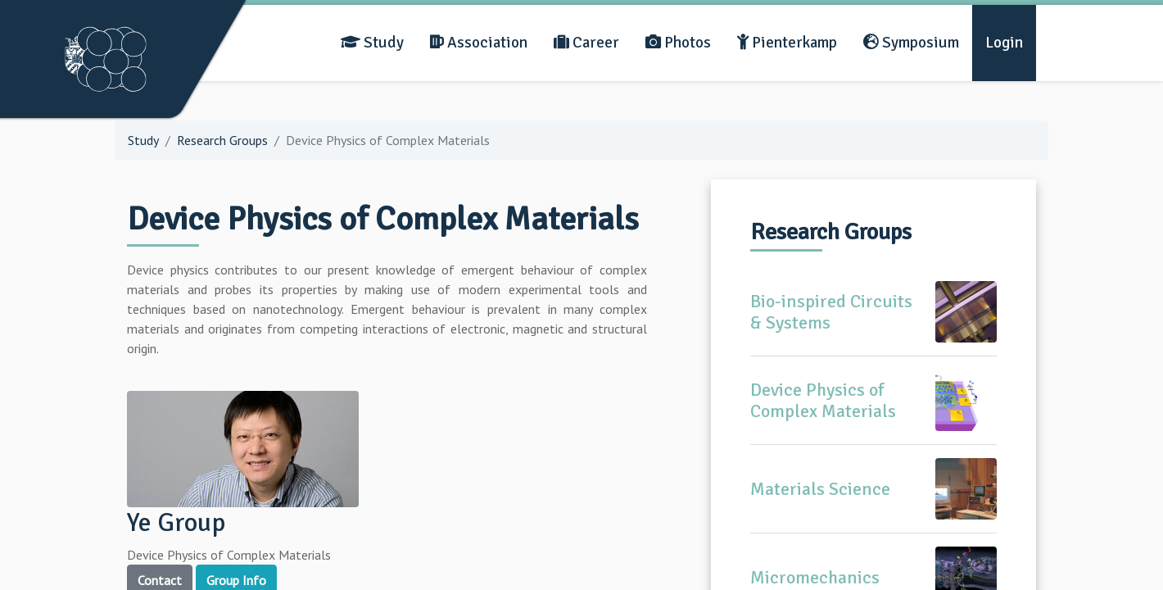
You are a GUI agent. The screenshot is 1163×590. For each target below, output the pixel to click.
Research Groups (222, 140)
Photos (678, 42)
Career (586, 42)
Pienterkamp (787, 42)
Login (1004, 42)
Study (372, 42)
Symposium (911, 42)
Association (478, 42)
